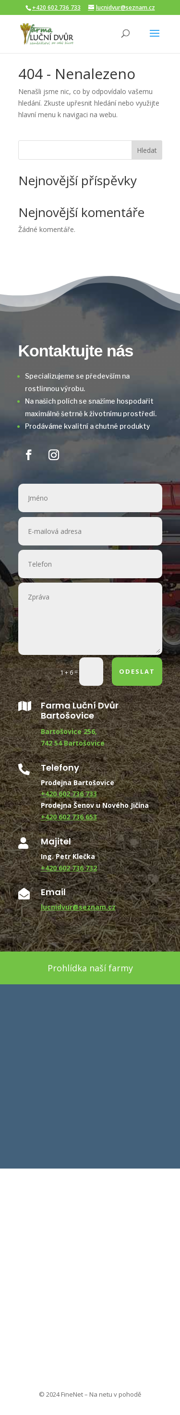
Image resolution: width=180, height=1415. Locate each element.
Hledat (147, 150)
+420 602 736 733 (56, 7)
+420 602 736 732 (69, 867)
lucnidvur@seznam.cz (78, 907)
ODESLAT (137, 671)
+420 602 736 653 (69, 816)
